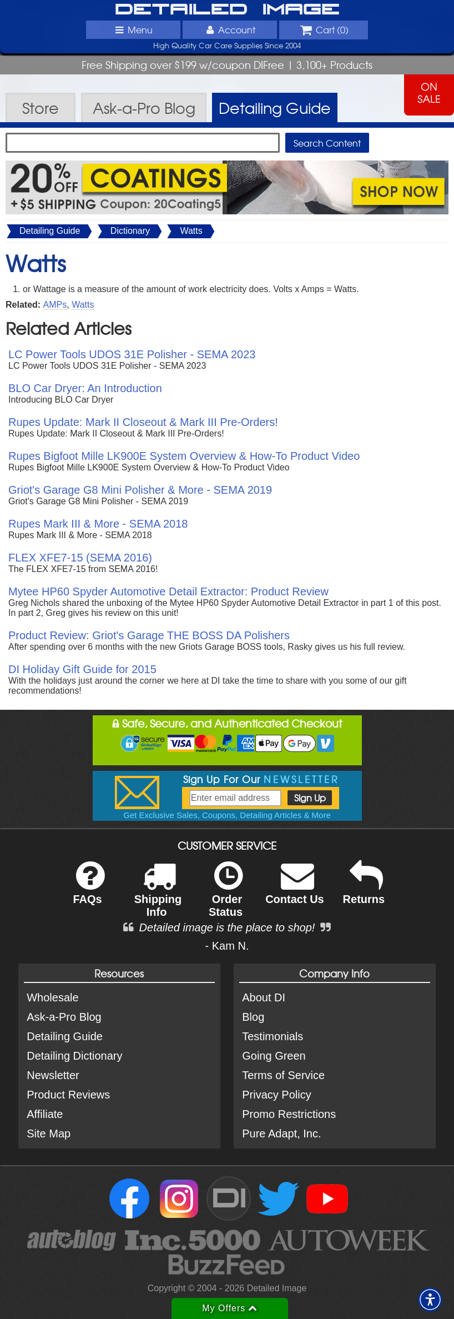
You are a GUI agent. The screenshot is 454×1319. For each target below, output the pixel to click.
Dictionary (130, 230)
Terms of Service (283, 1075)
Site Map (48, 1133)
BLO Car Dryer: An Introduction (85, 388)
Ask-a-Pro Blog (64, 1017)
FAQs (88, 890)
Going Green (274, 1056)
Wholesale (52, 997)
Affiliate (45, 1114)
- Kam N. (227, 946)
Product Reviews (68, 1095)
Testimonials (272, 1036)
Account (229, 29)
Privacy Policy (276, 1095)
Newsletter (53, 1075)
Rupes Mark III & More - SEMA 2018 (98, 524)
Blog (253, 1017)
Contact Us (294, 890)
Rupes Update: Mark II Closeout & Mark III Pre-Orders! (143, 422)
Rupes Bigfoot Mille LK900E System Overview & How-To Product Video (184, 456)
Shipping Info (158, 896)
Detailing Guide (49, 230)
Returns (364, 890)
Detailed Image (227, 10)
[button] (430, 1299)
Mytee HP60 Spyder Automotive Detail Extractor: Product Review (168, 591)
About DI (263, 997)
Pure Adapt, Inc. (281, 1133)
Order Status (226, 896)
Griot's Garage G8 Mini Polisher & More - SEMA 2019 (140, 490)
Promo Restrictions (289, 1114)
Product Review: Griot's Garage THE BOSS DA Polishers (149, 635)
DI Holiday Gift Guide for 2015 (82, 669)
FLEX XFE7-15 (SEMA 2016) (80, 557)
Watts (191, 230)
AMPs (55, 304)
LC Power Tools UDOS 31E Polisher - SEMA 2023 (131, 354)
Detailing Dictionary (74, 1056)
